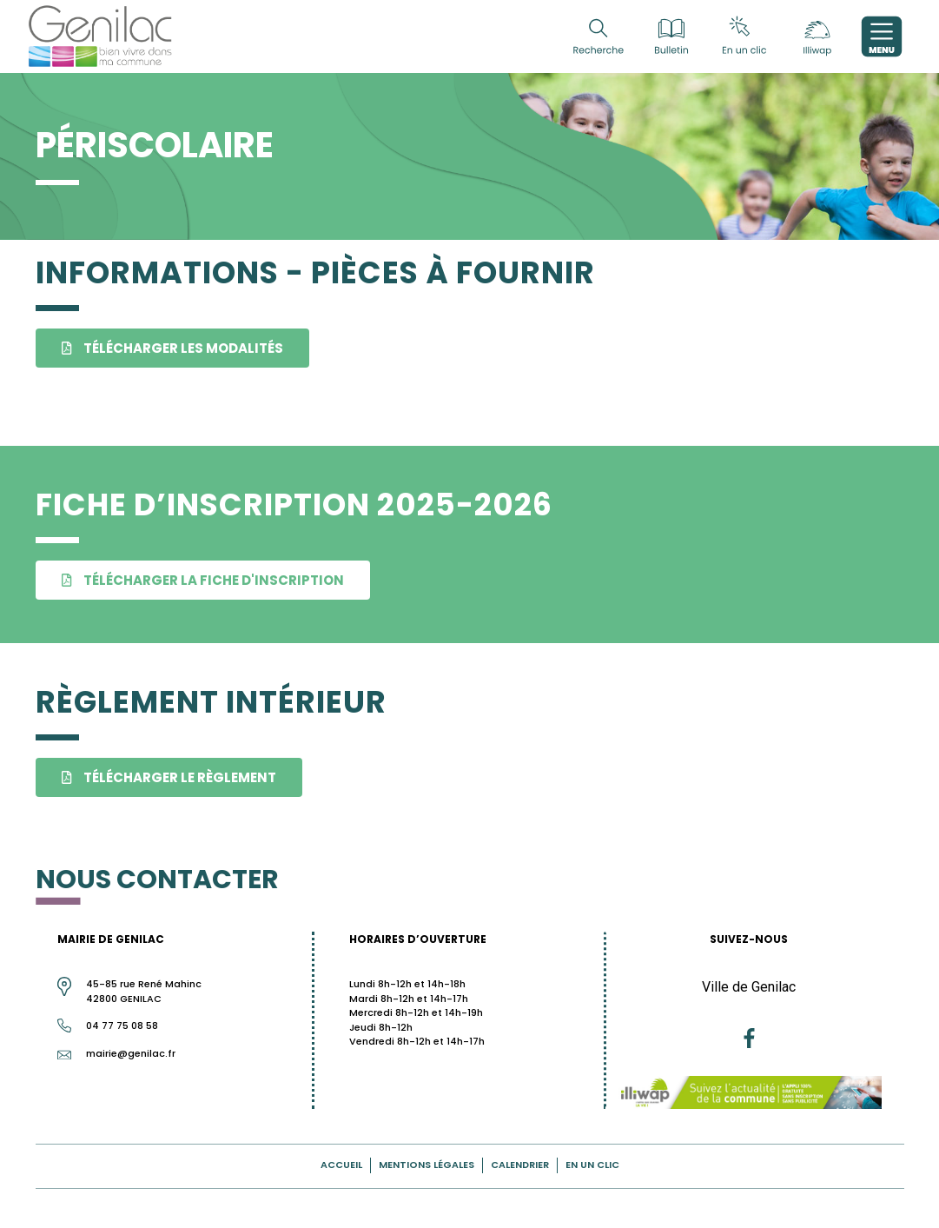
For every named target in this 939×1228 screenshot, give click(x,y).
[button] (172, 348)
